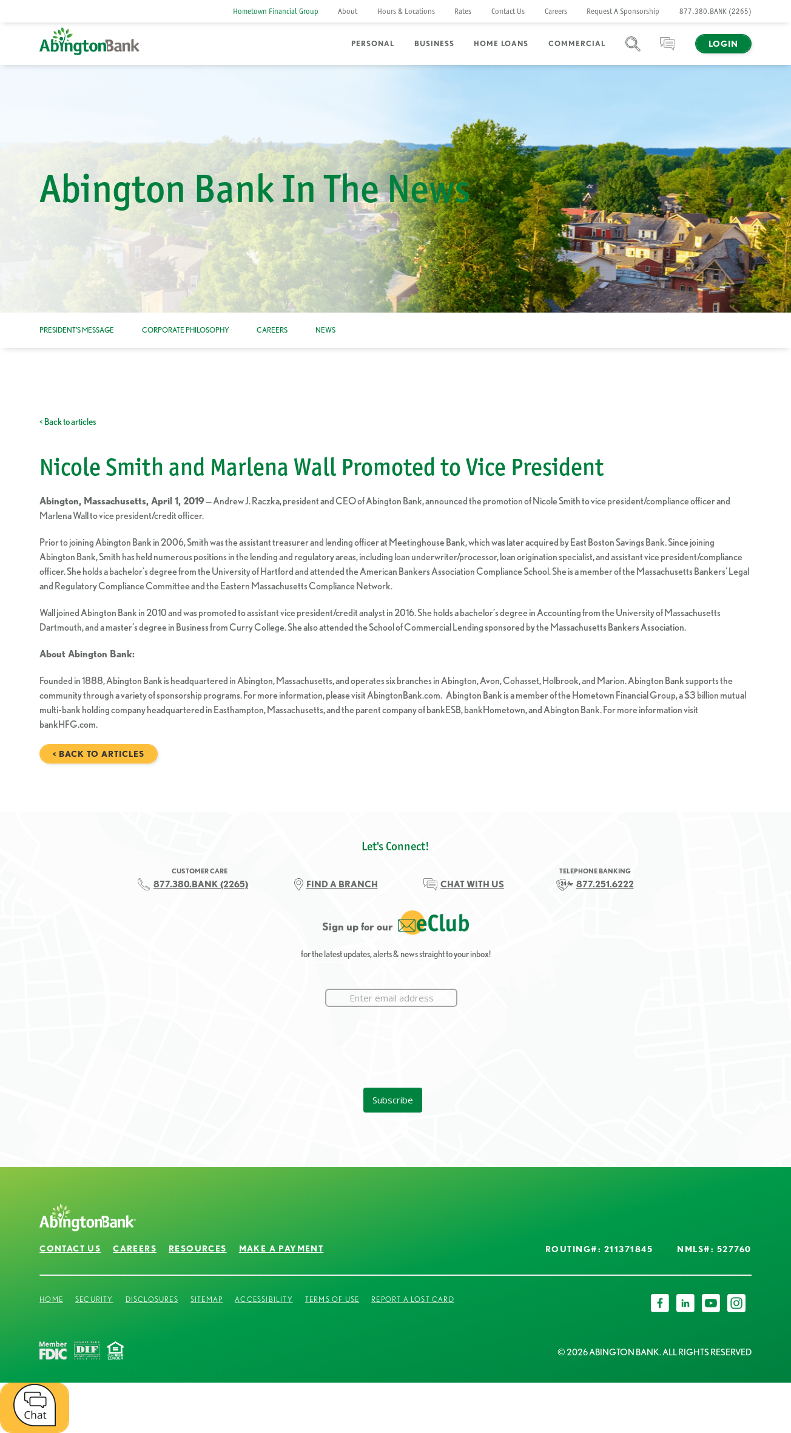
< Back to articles (67, 421)
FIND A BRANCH (342, 884)
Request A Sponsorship (623, 11)
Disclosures (152, 1299)
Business (434, 43)
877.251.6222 (605, 884)
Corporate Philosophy (185, 329)
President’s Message (76, 329)
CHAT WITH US (472, 884)
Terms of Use (332, 1299)
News (325, 329)
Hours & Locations (406, 11)
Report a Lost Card (412, 1299)
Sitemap (206, 1299)
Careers (556, 11)
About (347, 11)
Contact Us (508, 11)
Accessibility (264, 1299)
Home (51, 1299)
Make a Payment (281, 1248)
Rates (462, 11)
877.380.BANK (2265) (715, 11)
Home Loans (501, 43)
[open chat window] (34, 1408)
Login (723, 44)
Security (94, 1299)
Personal (372, 43)
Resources (198, 1248)
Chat (667, 51)
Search (633, 51)
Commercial (576, 43)
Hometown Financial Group (275, 11)
